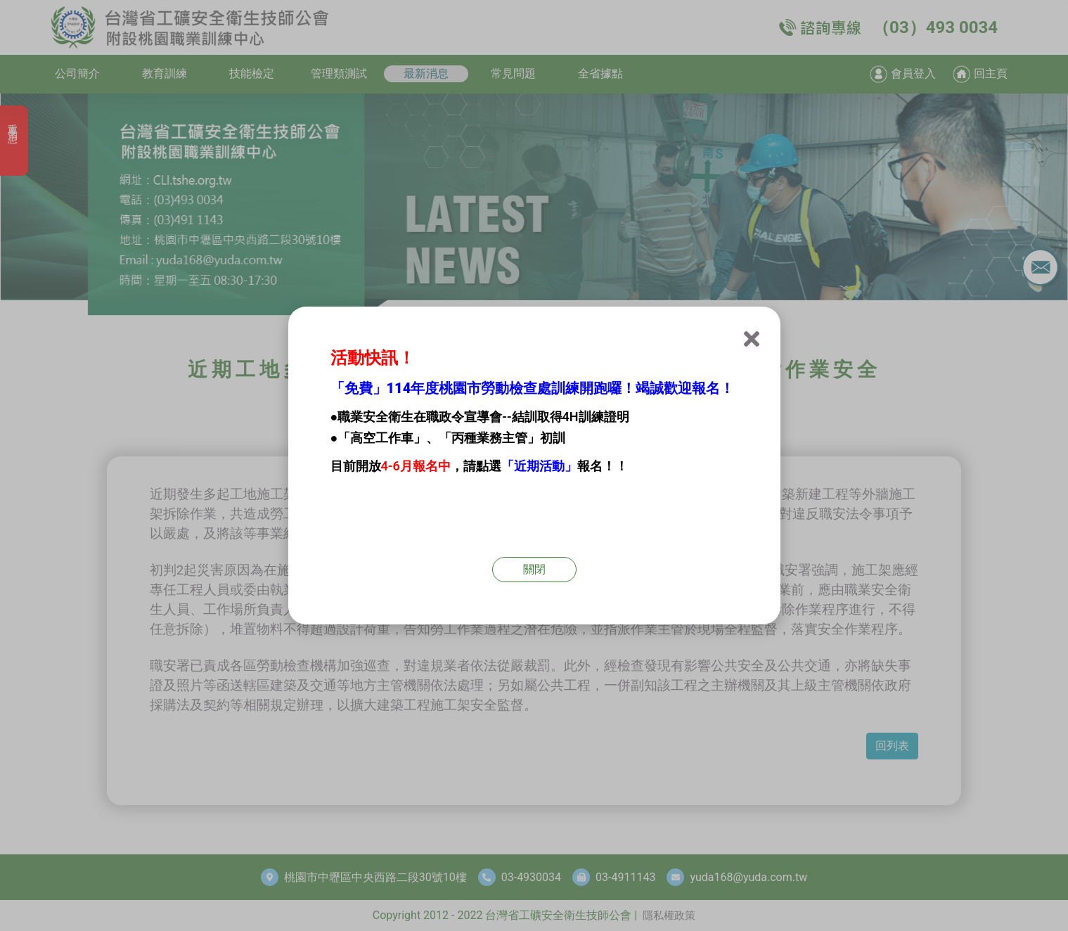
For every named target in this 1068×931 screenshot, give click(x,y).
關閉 (534, 569)
